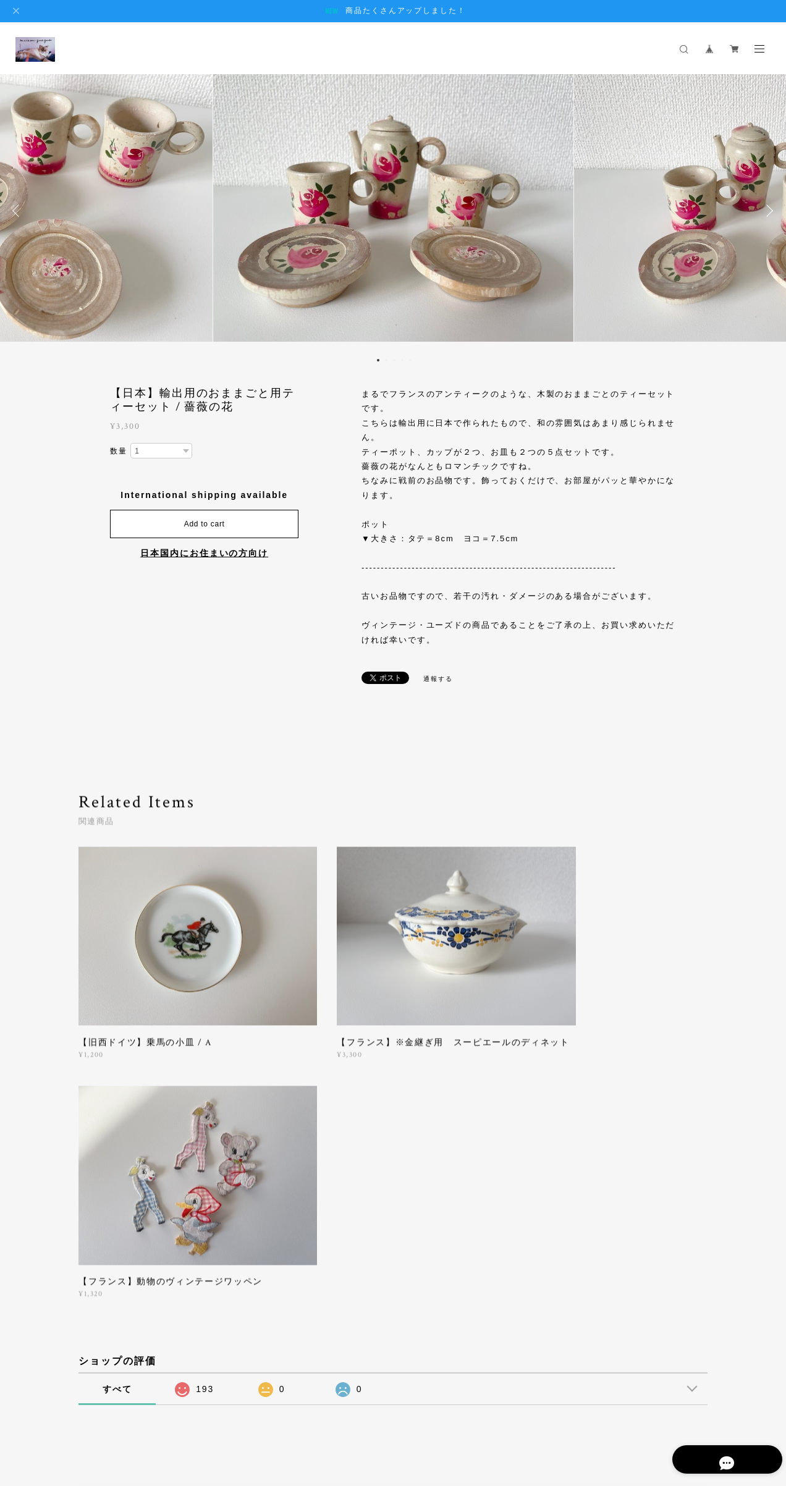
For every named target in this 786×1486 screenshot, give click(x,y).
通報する (438, 678)
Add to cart (204, 524)
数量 (118, 451)
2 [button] (386, 360)
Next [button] (767, 211)
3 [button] (394, 360)
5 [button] (410, 360)
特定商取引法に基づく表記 (234, 1419)
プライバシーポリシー (140, 1419)
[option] (393, 211)
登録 (616, 1272)
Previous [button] (18, 211)
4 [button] (402, 360)
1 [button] (378, 360)
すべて (117, 1122)
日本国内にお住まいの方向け (204, 553)
